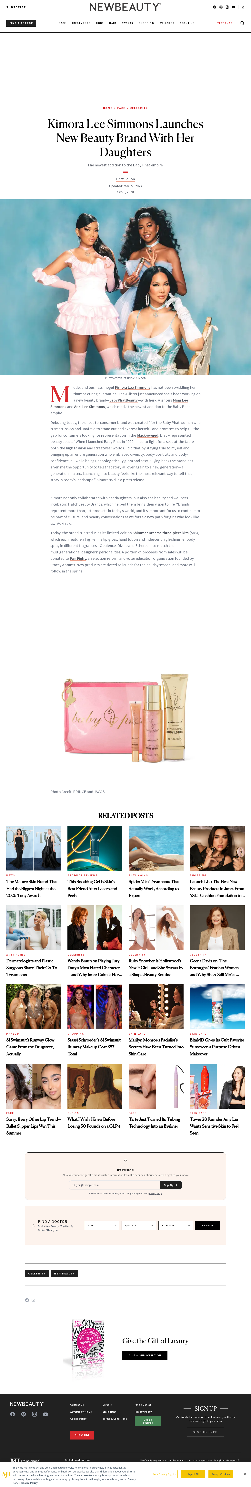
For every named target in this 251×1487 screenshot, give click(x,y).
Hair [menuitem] (112, 23)
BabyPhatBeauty (123, 400)
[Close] (244, 1474)
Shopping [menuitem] (146, 23)
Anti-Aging (138, 875)
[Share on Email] (33, 1300)
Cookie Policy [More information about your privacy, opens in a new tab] (29, 1483)
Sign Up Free (205, 1432)
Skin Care (137, 1033)
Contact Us (77, 1404)
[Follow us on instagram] (227, 7)
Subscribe (16, 7)
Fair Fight (78, 558)
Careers (107, 1404)
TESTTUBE (224, 23)
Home (107, 108)
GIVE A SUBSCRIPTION (145, 1355)
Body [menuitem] (100, 23)
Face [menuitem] (62, 23)
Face (121, 108)
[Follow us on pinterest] (221, 7)
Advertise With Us (81, 1411)
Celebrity (139, 108)
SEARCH (207, 1225)
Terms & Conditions (115, 1418)
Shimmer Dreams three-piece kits (161, 532)
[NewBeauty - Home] (125, 7)
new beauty (64, 1273)
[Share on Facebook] (27, 1300)
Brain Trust (109, 1411)
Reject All (193, 1474)
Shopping (198, 875)
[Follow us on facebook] (214, 7)
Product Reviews (82, 875)
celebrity (37, 1273)
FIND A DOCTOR (21, 23)
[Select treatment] (175, 1225)
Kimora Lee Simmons (132, 387)
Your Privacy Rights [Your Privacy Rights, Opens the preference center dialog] (164, 1474)
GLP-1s (73, 1113)
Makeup (12, 1033)
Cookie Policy (78, 1418)
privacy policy (155, 1193)
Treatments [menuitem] (81, 23)
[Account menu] (243, 7)
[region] (125, 1474)
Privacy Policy (143, 1411)
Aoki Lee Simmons (89, 406)
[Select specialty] (139, 1225)
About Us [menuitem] (187, 23)
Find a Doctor (143, 1404)
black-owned (147, 435)
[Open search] (241, 23)
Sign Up (171, 1185)
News (10, 875)
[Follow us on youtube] (233, 7)
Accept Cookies (221, 1474)
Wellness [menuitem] (167, 23)
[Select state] (102, 1225)
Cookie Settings (148, 1421)
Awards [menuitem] (127, 23)
